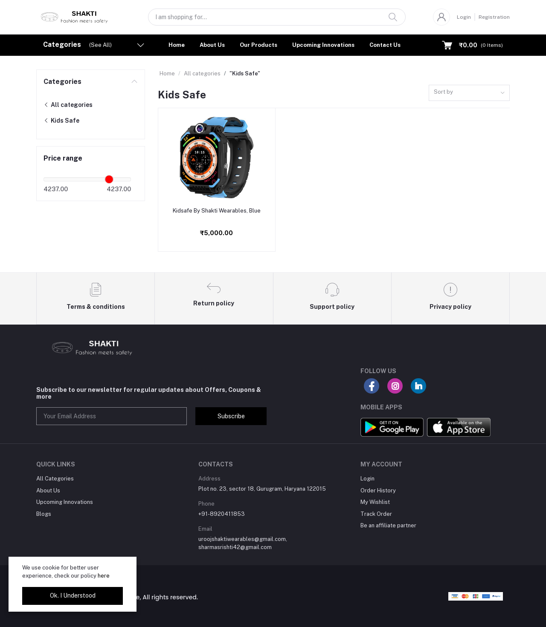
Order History (378, 490)
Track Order (376, 514)
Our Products (258, 45)
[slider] (109, 179)
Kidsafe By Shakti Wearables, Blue (217, 210)
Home (176, 45)
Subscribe (231, 416)
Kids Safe (61, 120)
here (104, 575)
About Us (212, 45)
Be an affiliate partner (388, 525)
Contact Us (385, 45)
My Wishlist (375, 502)
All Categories (55, 478)
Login (464, 17)
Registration (494, 17)
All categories (68, 104)
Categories (62, 82)
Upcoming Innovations (323, 45)
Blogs (43, 514)
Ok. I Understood (73, 595)
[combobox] (469, 93)
